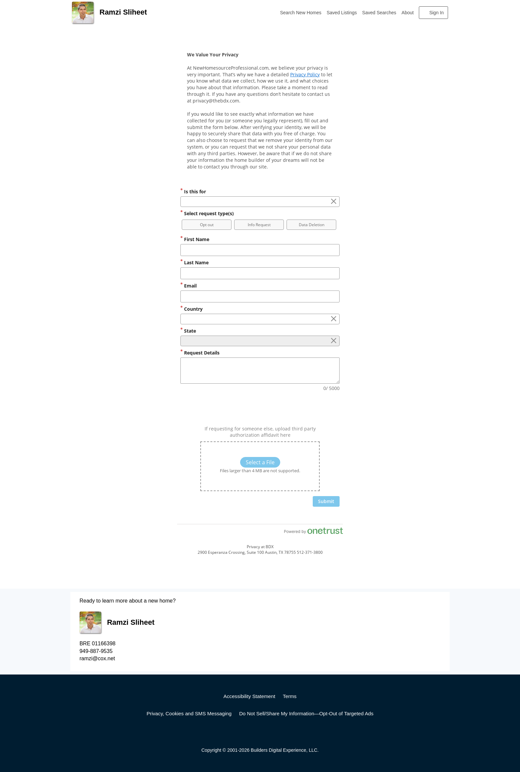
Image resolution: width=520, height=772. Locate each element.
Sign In (436, 12)
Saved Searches (379, 12)
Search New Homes (301, 12)
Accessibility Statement (249, 696)
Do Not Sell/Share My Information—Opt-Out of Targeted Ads (306, 713)
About (408, 12)
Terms (289, 696)
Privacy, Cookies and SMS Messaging (189, 713)
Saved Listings (342, 12)
